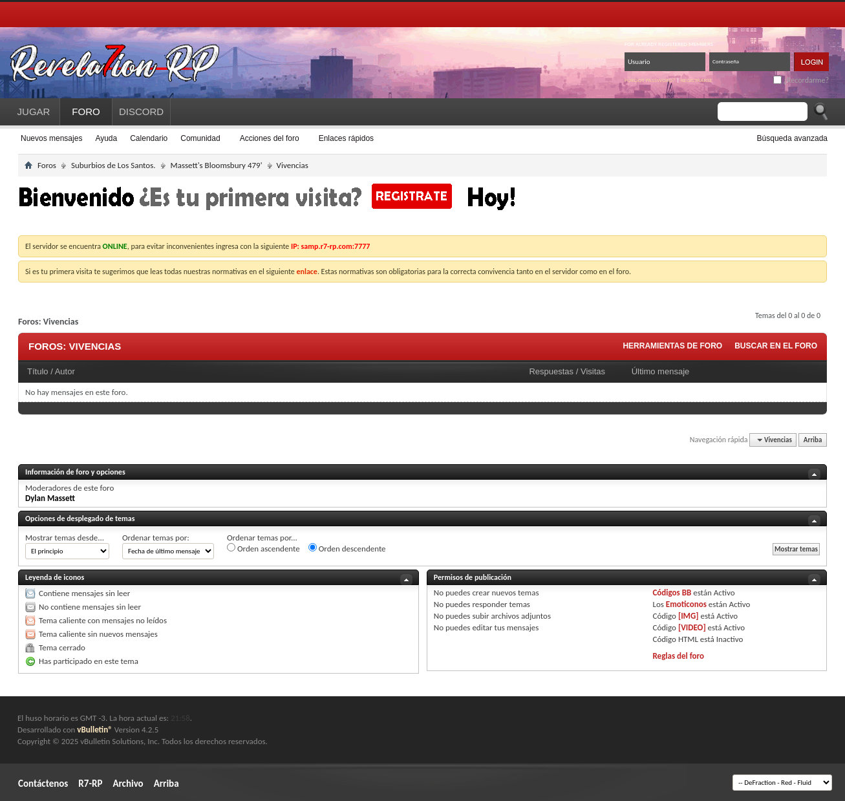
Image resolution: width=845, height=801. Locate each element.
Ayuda (106, 138)
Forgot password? (650, 79)
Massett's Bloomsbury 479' (216, 165)
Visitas (593, 371)
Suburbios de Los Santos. (113, 165)
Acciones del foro (269, 138)
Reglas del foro (678, 656)
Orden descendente (347, 548)
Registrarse (696, 79)
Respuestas (551, 371)
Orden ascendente (263, 548)
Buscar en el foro (775, 345)
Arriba (813, 440)
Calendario (148, 138)
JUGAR (33, 111)
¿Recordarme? (801, 80)
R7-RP (90, 783)
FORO (86, 111)
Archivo (127, 783)
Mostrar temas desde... (64, 537)
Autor (65, 371)
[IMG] (688, 616)
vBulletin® (94, 729)
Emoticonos (686, 604)
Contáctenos (43, 783)
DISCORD (141, 111)
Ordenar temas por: (155, 537)
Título (37, 371)
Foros (46, 165)
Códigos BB (671, 592)
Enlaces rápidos (346, 138)
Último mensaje (661, 371)
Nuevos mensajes (51, 138)
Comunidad (200, 138)
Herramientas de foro (672, 345)
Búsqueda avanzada (792, 138)
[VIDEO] (692, 627)
